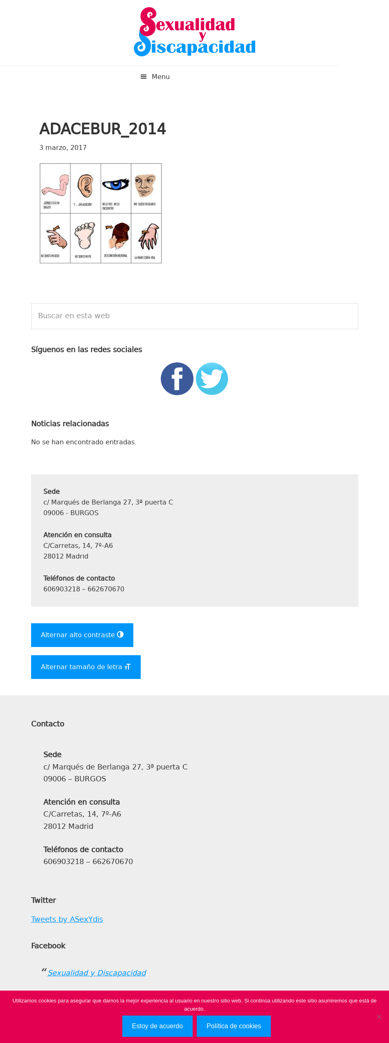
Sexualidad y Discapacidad (194, 33)
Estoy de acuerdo (157, 1026)
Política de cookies (234, 1026)
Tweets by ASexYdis (67, 919)
